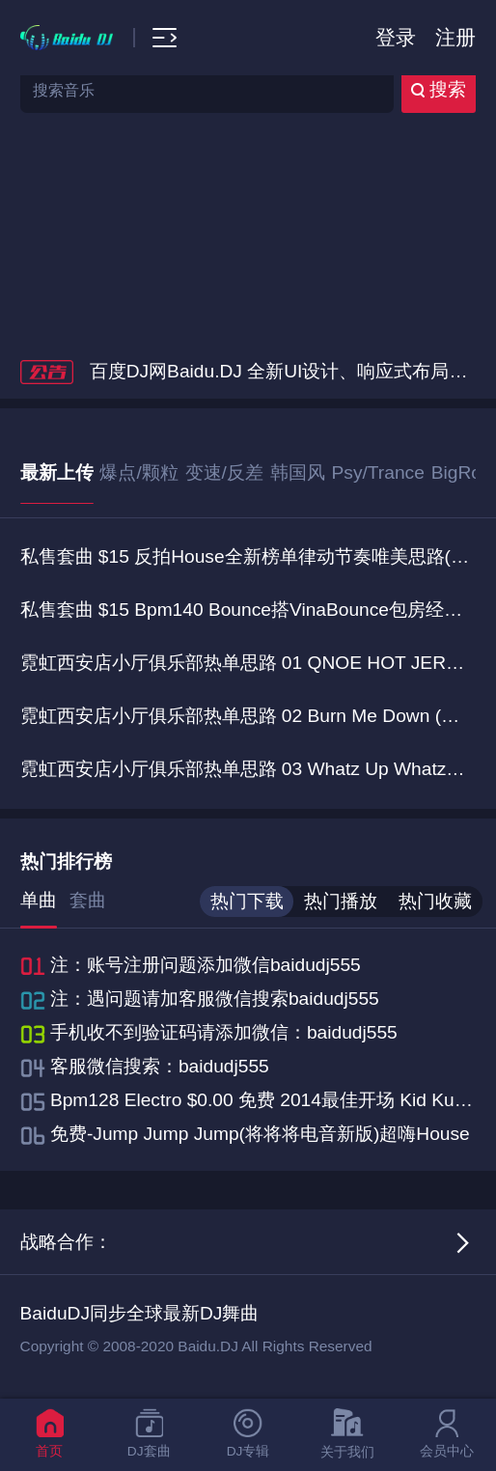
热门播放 (340, 901)
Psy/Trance (378, 472)
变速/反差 (224, 472)
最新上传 (57, 472)
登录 (395, 37)
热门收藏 (435, 901)
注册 (455, 37)
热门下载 (247, 901)
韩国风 (297, 472)
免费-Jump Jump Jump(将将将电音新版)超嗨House (260, 1134)
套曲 (87, 900)
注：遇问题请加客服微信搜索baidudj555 (214, 998)
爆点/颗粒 (138, 472)
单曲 (38, 900)
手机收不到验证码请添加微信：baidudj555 (224, 1032)
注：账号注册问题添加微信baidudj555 (205, 965)
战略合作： (66, 1242)
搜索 (438, 89)
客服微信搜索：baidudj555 (159, 1066)
